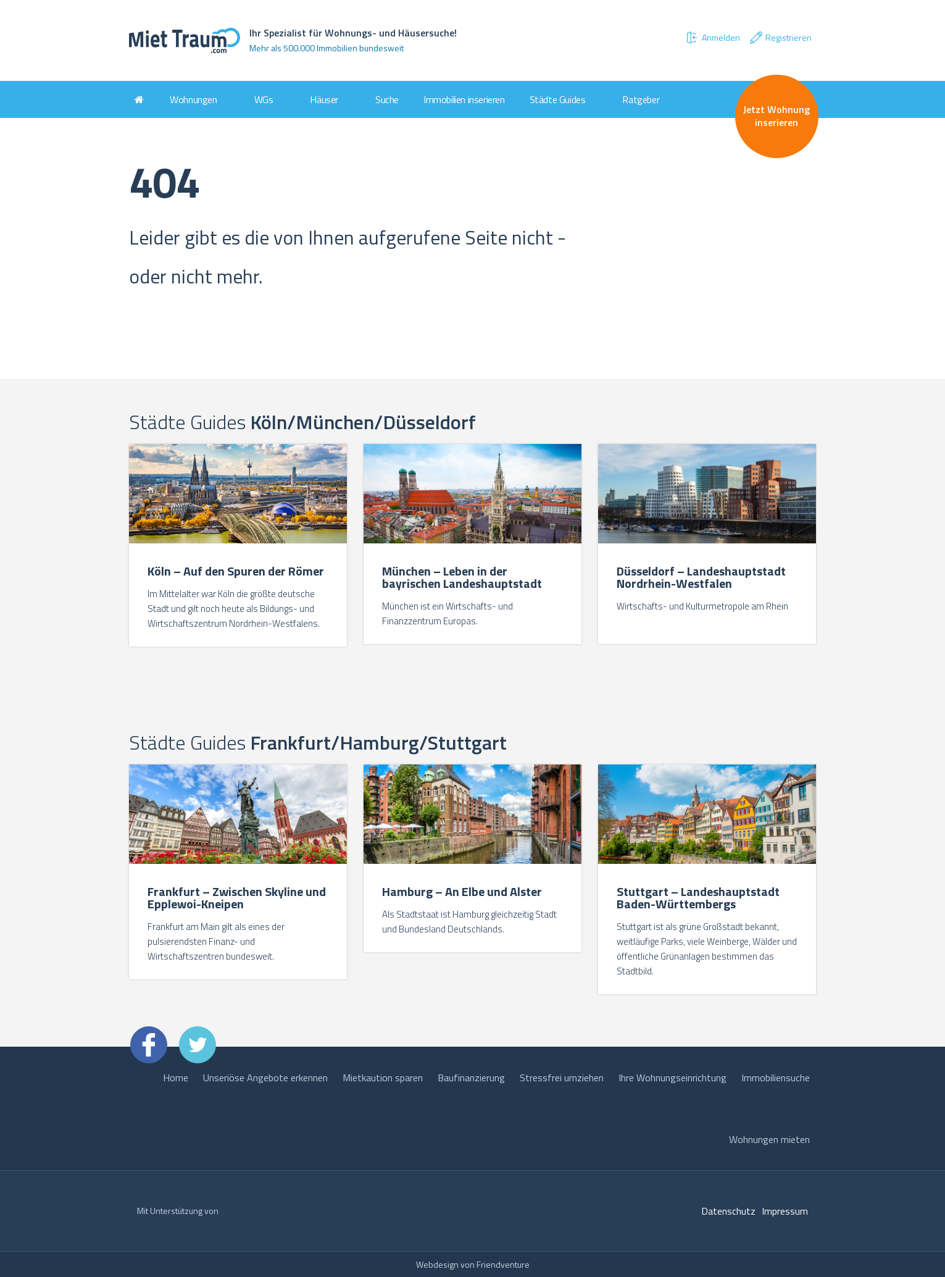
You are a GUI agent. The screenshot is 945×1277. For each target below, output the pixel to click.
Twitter (197, 1044)
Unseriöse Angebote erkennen (265, 1077)
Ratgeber (640, 99)
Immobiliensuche (775, 1077)
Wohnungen (193, 99)
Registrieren (780, 37)
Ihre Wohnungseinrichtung (672, 1077)
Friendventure (503, 1264)
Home (175, 1077)
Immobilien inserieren (464, 99)
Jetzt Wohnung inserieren (776, 116)
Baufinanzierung (471, 1077)
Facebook (148, 1044)
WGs (263, 99)
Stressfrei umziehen (562, 1077)
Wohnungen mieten (769, 1139)
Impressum (785, 1211)
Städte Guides (558, 99)
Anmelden (712, 37)
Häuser (324, 99)
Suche (387, 99)
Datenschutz (728, 1211)
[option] (238, 546)
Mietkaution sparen (383, 1077)
